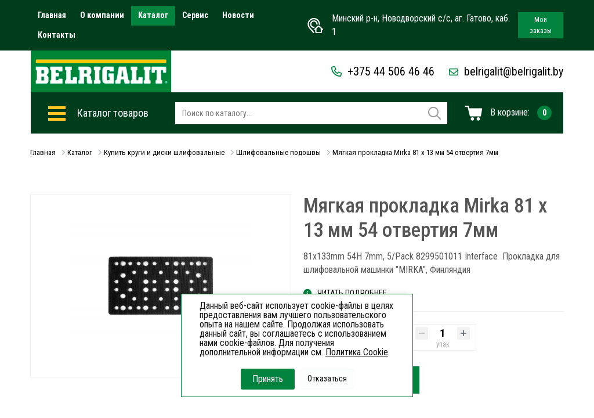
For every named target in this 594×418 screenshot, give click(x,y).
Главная (52, 15)
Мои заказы (541, 25)
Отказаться (327, 378)
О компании (102, 15)
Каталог (153, 15)
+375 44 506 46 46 (382, 71)
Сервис (195, 15)
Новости (238, 15)
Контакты (56, 34)
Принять (267, 378)
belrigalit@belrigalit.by (506, 71)
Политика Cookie (356, 352)
